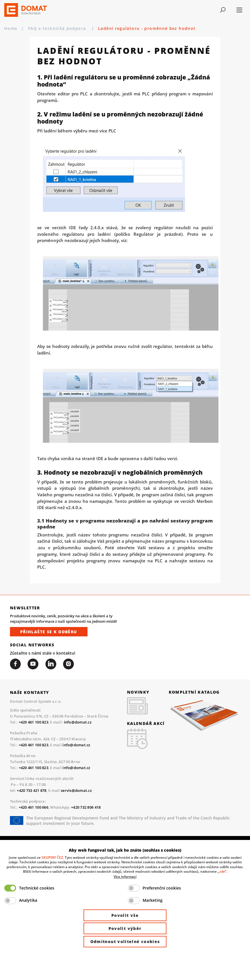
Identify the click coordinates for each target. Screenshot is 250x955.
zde (222, 871)
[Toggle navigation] (222, 10)
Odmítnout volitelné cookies (125, 941)
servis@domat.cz (76, 790)
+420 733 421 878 (31, 790)
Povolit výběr (125, 928)
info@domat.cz (77, 722)
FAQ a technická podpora (58, 28)
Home (10, 28)
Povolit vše (125, 915)
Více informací (125, 876)
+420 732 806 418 (86, 807)
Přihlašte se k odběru (48, 631)
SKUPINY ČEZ (52, 857)
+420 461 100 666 (33, 807)
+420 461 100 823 (33, 722)
